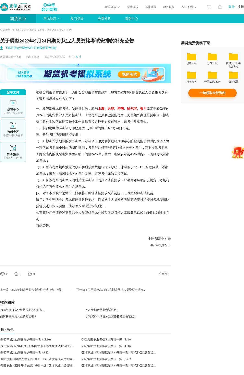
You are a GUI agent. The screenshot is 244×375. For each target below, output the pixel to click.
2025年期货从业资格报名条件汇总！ (23, 309)
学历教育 (168, 7)
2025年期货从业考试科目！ (102, 309)
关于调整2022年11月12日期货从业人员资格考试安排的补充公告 (40, 346)
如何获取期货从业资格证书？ (18, 316)
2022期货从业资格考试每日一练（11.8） (107, 346)
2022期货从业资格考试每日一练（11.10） (27, 339)
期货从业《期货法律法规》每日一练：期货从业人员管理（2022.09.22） (45, 359)
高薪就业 (150, 7)
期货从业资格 (36, 30)
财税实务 (132, 7)
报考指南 (13, 152)
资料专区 (13, 129)
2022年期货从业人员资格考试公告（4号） (37, 289)
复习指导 (77, 18)
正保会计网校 (19, 30)
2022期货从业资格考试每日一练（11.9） (107, 339)
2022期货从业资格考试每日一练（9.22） (26, 352)
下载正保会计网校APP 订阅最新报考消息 (31, 47)
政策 (61, 30)
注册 (240, 7)
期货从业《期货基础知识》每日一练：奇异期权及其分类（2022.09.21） (127, 365)
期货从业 (18, 18)
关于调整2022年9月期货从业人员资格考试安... (117, 289)
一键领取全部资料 (212, 93)
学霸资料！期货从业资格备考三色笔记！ (111, 316)
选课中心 (131, 18)
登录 (231, 7)
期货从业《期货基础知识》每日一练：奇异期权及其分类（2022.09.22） (127, 352)
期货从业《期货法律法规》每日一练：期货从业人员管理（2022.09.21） (45, 365)
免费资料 (104, 18)
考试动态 (49, 18)
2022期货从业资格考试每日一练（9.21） (107, 359)
